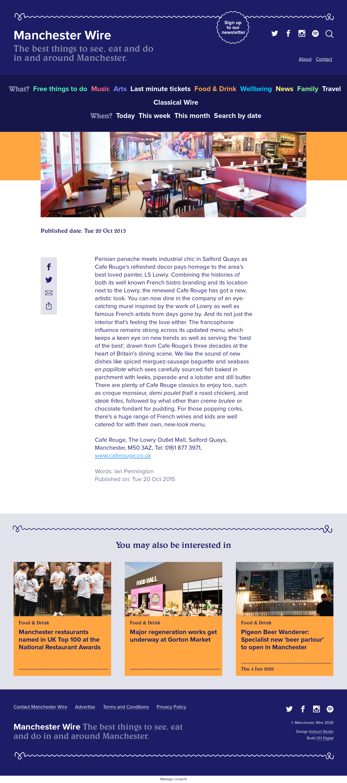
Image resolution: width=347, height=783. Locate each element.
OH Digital (324, 738)
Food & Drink (215, 89)
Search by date (237, 115)
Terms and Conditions (126, 707)
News (284, 89)
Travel (331, 89)
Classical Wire (175, 102)
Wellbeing (256, 89)
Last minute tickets (160, 89)
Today (125, 115)
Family (307, 89)
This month (192, 115)
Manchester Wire (62, 35)
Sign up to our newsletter (233, 27)
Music (100, 89)
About (305, 59)
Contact (324, 59)
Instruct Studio (321, 731)
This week (155, 115)
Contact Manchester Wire (40, 707)
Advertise (85, 707)
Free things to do (60, 89)
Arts (120, 89)
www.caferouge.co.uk (123, 455)
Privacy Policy (171, 707)
